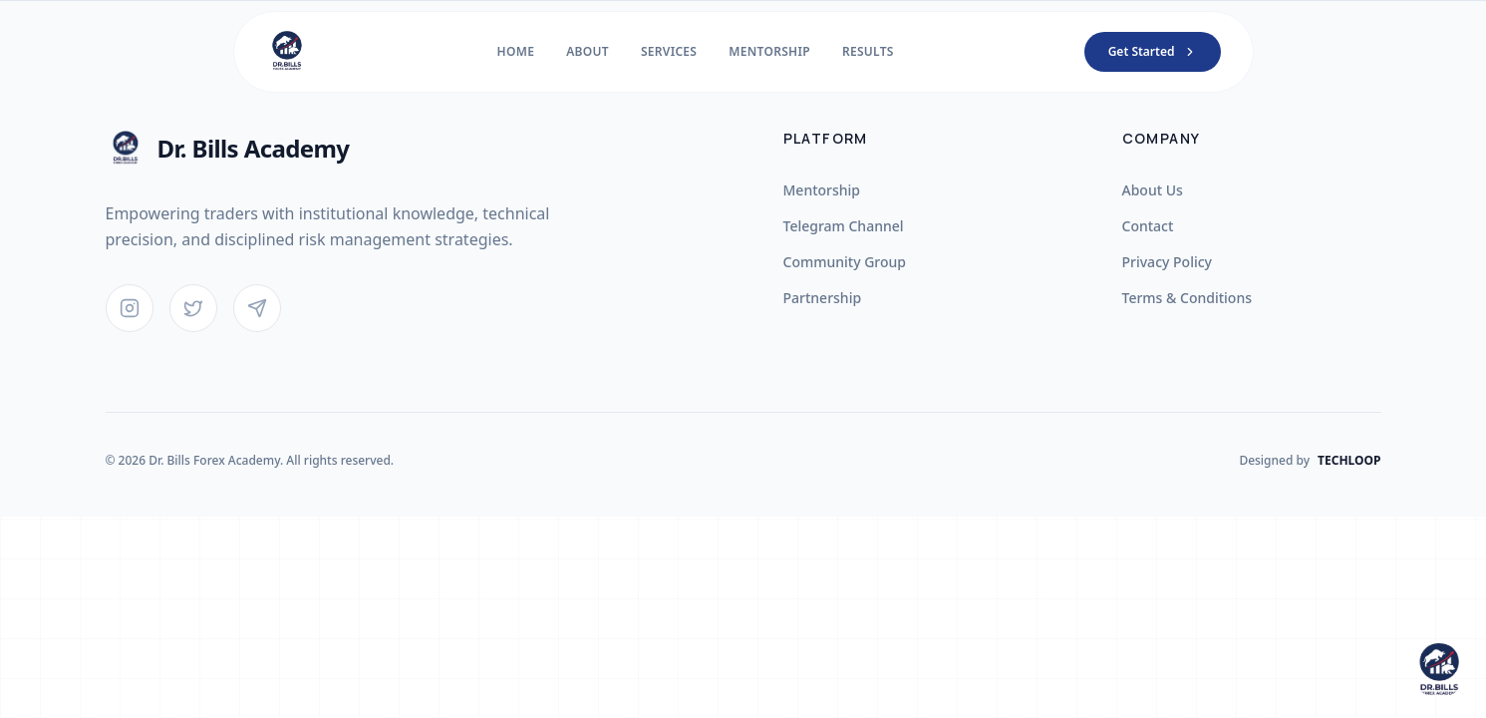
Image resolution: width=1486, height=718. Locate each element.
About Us (1152, 189)
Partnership (822, 297)
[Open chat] (1438, 670)
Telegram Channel (843, 225)
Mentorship (822, 189)
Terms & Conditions (1187, 297)
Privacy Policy (1167, 261)
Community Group (845, 261)
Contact (1148, 225)
